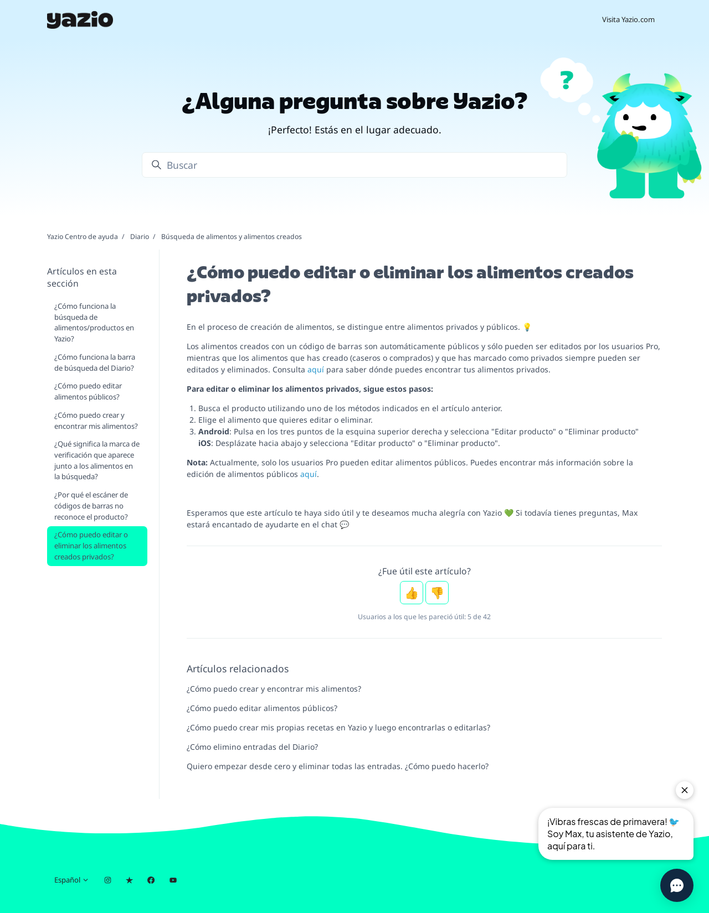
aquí (315, 369)
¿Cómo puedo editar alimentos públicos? (262, 708)
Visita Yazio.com (628, 19)
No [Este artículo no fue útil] (437, 592)
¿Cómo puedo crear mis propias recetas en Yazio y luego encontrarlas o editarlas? (338, 727)
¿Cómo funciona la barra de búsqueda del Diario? (94, 362)
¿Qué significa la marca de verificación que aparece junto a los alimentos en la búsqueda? (97, 460)
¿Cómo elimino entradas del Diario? (252, 746)
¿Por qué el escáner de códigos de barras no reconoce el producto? (91, 505)
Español (71, 880)
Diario (139, 236)
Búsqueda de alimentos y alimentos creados (231, 236)
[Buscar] (354, 165)
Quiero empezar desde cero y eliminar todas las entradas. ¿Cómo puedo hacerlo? (338, 766)
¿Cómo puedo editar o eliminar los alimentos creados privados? (91, 545)
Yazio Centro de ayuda (82, 236)
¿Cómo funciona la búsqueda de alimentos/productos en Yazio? (94, 322)
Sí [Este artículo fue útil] (411, 592)
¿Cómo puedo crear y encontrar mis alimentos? (274, 688)
